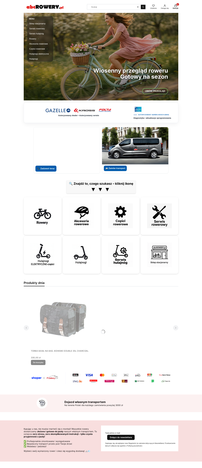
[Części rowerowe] (120, 216)
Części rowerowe (37, 49)
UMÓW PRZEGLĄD (155, 91)
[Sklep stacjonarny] (159, 255)
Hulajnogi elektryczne (39, 54)
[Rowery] (42, 216)
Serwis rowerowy (37, 29)
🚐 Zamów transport (115, 168)
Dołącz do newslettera (121, 437)
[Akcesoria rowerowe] (81, 216)
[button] (143, 7)
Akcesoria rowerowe (38, 44)
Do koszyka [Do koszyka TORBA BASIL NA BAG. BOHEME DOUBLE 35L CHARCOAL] (38, 362)
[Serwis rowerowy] (159, 216)
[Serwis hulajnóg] (120, 255)
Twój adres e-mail (112, 433)
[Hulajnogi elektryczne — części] (42, 255)
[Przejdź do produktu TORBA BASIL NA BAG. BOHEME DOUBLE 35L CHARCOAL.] (63, 319)
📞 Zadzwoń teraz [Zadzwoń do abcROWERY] (46, 168)
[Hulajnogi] (81, 255)
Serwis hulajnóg (36, 34)
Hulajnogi (33, 59)
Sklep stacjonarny (37, 24)
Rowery (32, 39)
